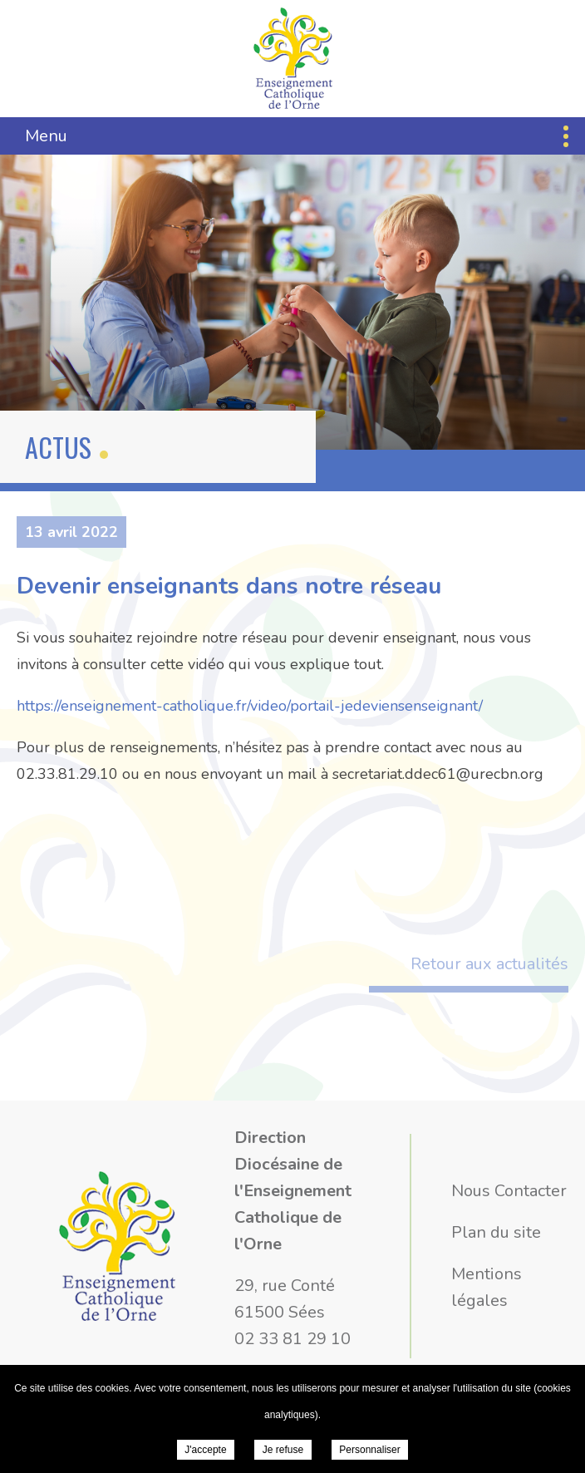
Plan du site (496, 1232)
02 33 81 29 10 (292, 1339)
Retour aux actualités (489, 964)
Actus (58, 446)
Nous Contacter (509, 1191)
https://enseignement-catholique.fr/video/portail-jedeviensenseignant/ (250, 706)
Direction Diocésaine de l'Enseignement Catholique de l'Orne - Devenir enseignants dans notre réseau (292, 58)
